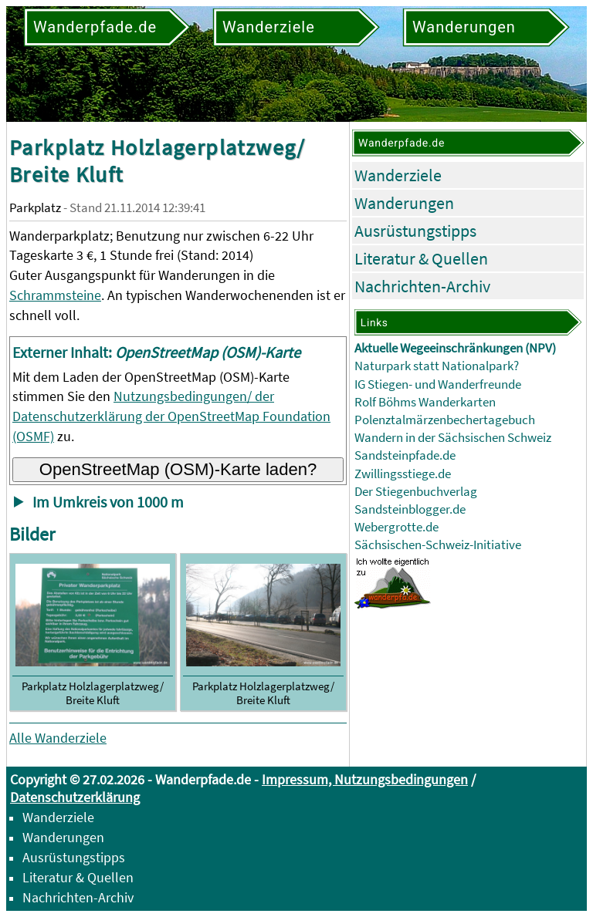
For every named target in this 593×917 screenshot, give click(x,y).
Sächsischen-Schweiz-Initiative (437, 545)
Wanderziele (398, 175)
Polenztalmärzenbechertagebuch (444, 420)
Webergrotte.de (396, 527)
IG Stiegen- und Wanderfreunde (437, 384)
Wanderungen (404, 203)
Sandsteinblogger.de (410, 509)
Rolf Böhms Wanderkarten (425, 402)
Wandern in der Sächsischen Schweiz (452, 438)
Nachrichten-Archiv (422, 286)
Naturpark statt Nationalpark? (436, 366)
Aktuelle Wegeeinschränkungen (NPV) (455, 348)
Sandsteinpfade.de (405, 455)
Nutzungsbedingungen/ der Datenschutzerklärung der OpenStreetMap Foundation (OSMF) (171, 416)
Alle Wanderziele (58, 738)
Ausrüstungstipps (415, 230)
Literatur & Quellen (421, 258)
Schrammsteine (55, 295)
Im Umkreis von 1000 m (108, 502)
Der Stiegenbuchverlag (415, 492)
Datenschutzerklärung (75, 797)
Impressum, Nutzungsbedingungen (365, 779)
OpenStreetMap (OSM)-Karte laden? (178, 469)
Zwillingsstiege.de (402, 474)
